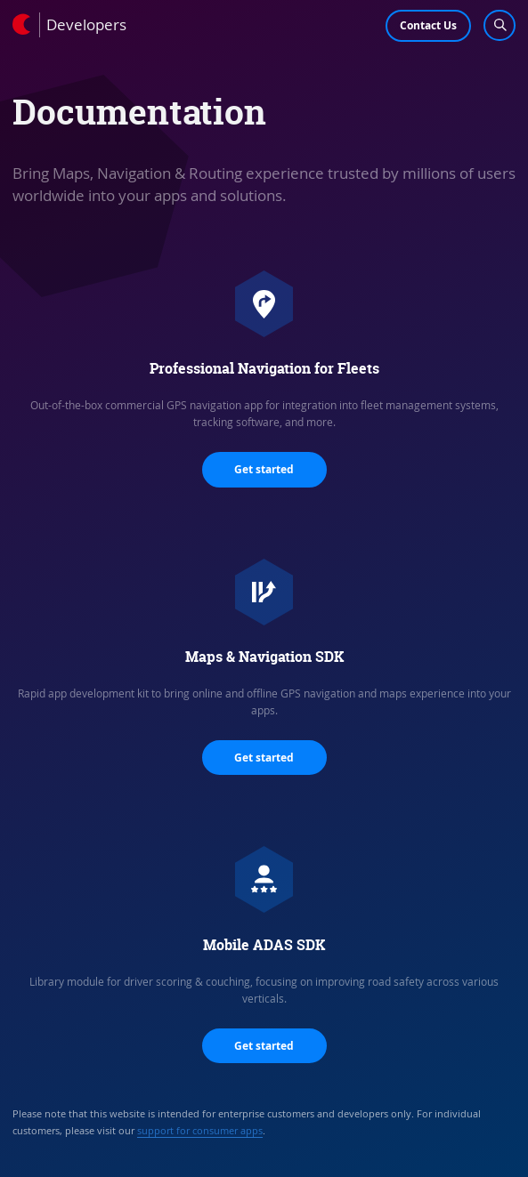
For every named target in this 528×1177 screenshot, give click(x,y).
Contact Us (428, 25)
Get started (264, 469)
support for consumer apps (200, 1130)
